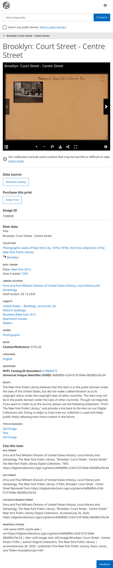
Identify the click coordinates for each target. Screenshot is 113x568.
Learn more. (16, 161)
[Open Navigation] (105, 5)
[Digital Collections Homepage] (6, 5)
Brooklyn (13, 257)
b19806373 (49, 371)
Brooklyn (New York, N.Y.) (19, 314)
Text (5, 433)
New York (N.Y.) (21, 269)
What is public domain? (53, 27)
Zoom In (36, 146)
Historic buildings (14, 310)
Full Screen (75, 146)
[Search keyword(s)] (48, 17)
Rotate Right (52, 146)
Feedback (104, 564)
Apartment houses (15, 319)
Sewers (7, 323)
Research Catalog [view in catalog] (16, 182)
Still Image (10, 429)
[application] (56, 106)
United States (12, 306)
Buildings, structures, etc (40, 306)
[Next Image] (106, 107)
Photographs (11, 335)
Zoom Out (44, 146)
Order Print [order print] (12, 199)
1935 (25, 274)
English (7, 359)
